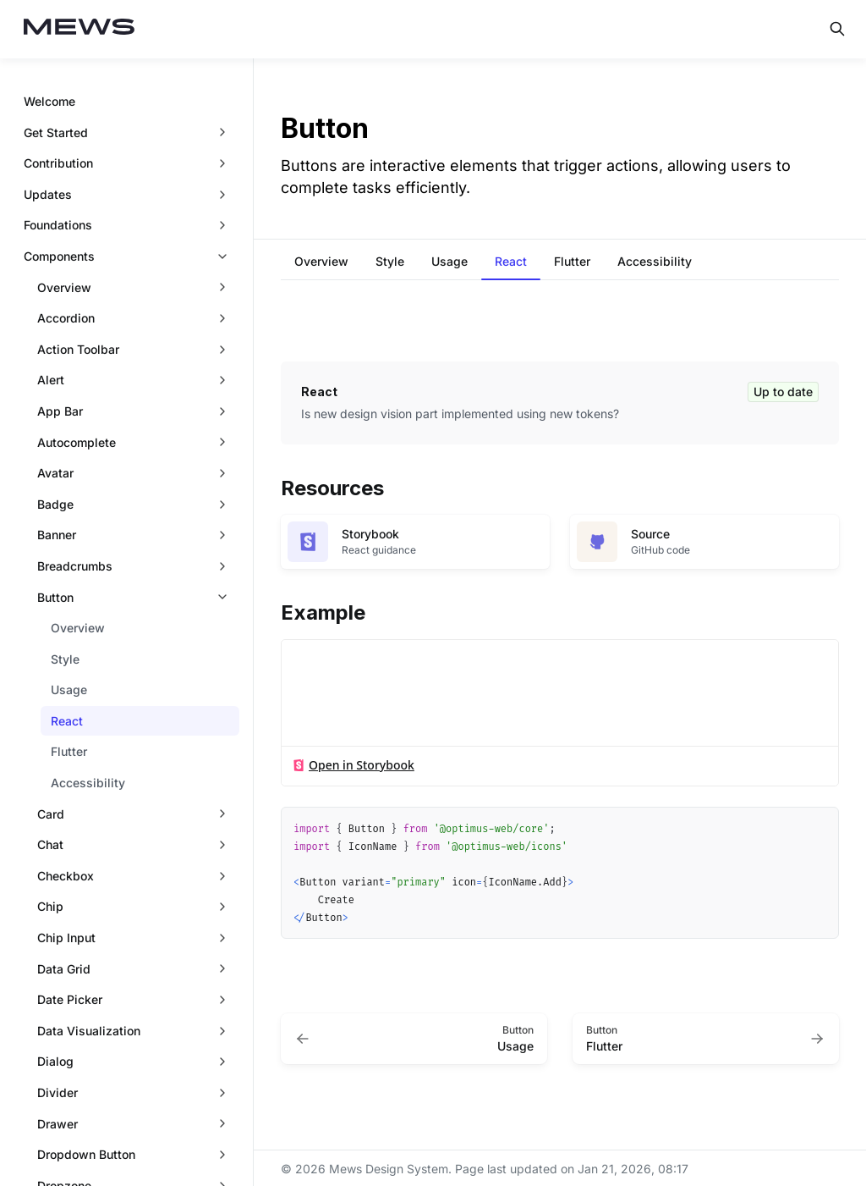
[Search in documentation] (837, 29)
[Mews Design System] (79, 29)
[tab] (321, 263)
